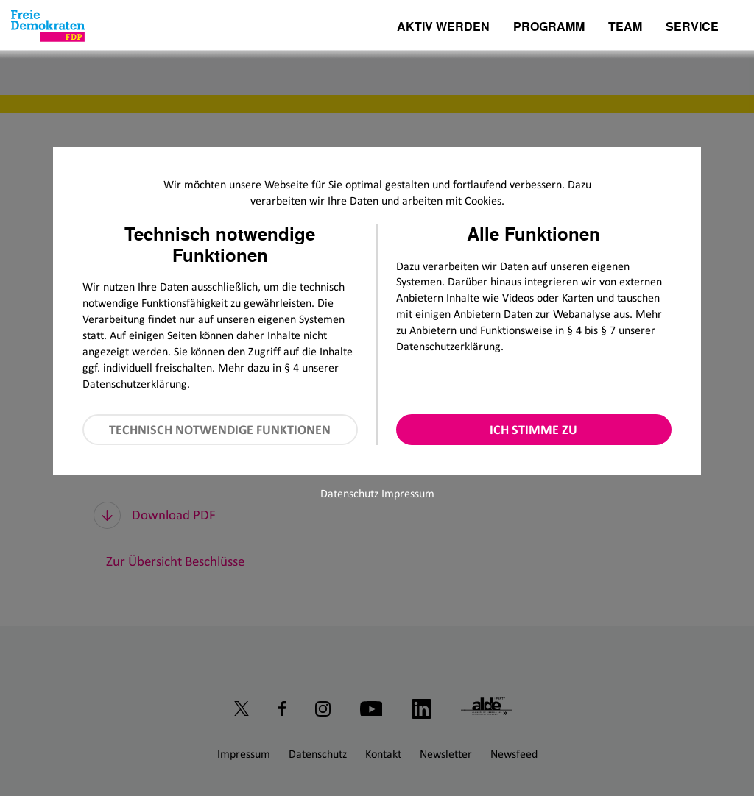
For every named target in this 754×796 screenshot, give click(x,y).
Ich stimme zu (533, 430)
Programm (549, 28)
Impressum (407, 493)
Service (692, 28)
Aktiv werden (443, 28)
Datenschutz (349, 493)
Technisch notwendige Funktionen (220, 430)
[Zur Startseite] (48, 25)
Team (625, 28)
